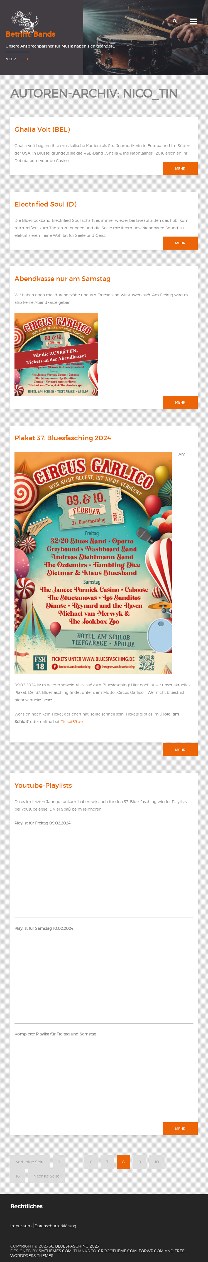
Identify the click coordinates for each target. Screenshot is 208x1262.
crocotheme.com (117, 1250)
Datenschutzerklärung (55, 1225)
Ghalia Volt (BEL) (42, 129)
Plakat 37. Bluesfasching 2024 (62, 438)
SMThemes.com (55, 1250)
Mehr (11, 59)
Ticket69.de (72, 721)
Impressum (21, 1225)
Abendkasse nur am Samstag (62, 279)
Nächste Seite (46, 1176)
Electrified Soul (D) (45, 204)
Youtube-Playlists (43, 785)
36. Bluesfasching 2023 (74, 1246)
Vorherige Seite (30, 1161)
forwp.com (151, 1250)
